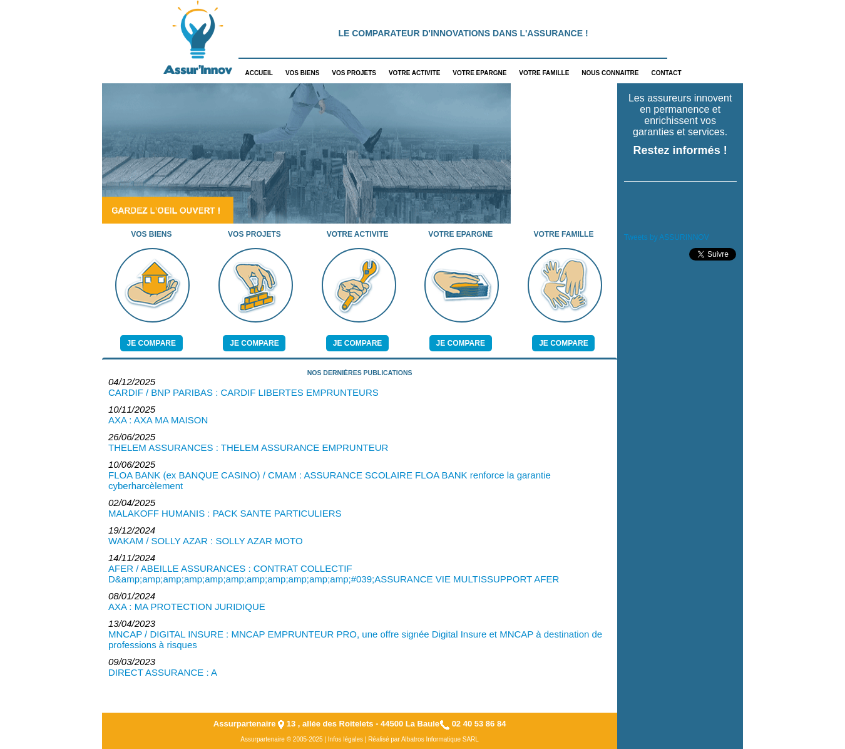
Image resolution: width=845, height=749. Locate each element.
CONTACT (666, 73)
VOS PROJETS (354, 73)
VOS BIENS (302, 73)
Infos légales (345, 739)
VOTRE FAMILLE (544, 73)
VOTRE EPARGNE (479, 73)
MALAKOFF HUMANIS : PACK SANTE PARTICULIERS (225, 513)
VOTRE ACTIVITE (414, 73)
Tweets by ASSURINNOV (666, 237)
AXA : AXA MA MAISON (158, 420)
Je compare (151, 343)
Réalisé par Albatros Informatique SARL (423, 739)
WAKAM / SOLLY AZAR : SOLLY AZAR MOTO (205, 540)
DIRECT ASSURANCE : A (162, 672)
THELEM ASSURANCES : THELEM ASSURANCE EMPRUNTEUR (248, 447)
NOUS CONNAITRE (609, 73)
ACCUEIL (258, 73)
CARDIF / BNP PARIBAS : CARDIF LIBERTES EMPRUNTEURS (243, 392)
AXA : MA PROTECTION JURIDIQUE (186, 606)
